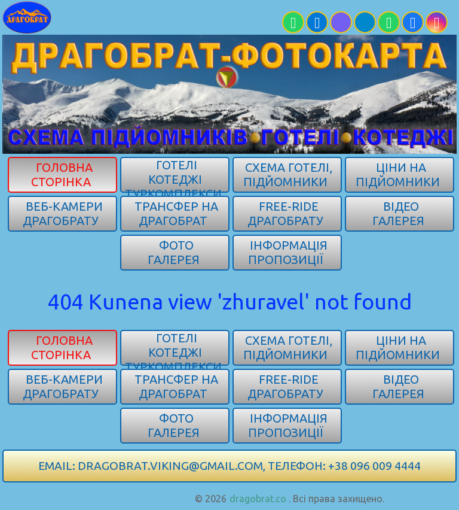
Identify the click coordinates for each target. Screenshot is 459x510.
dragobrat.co (258, 498)
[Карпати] (116, 17)
